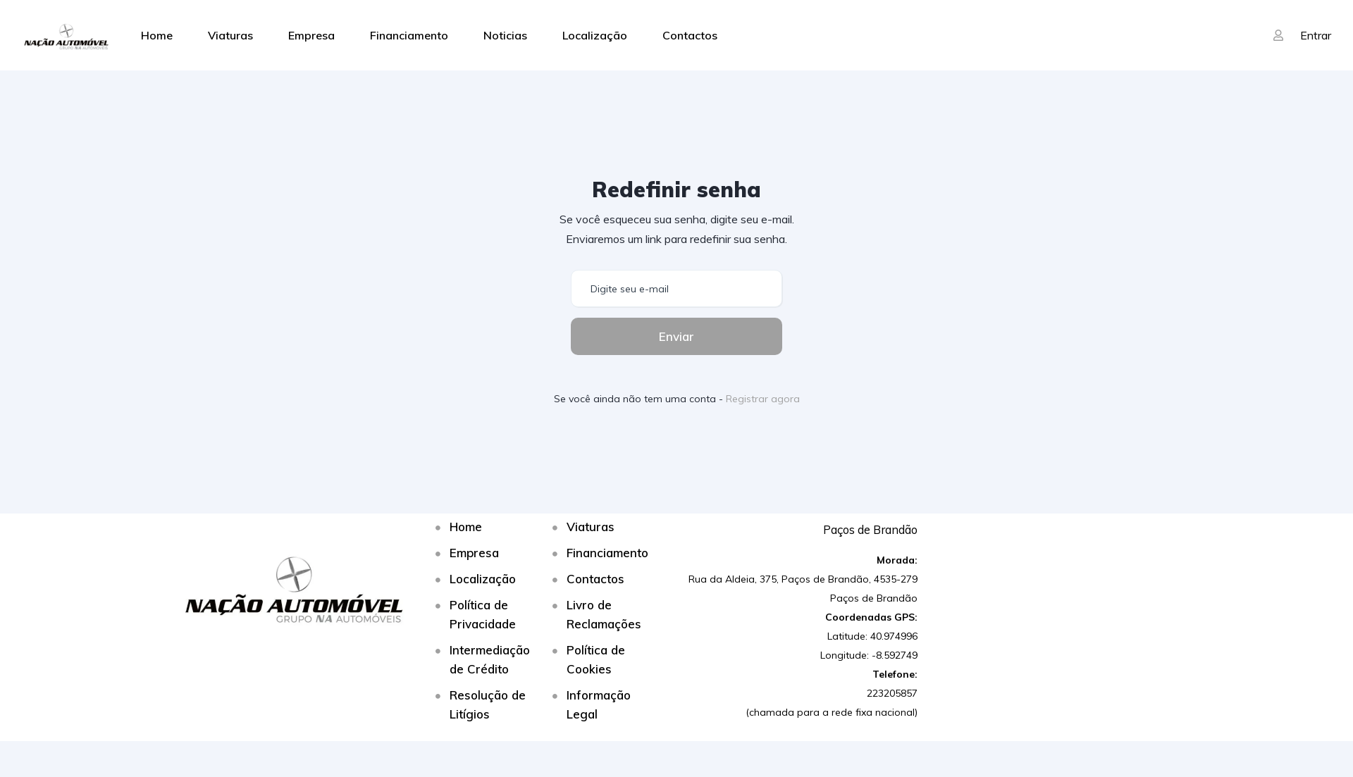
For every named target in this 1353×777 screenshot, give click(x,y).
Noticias (505, 35)
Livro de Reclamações (604, 614)
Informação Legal (599, 704)
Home (157, 35)
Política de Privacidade (483, 614)
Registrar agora (763, 398)
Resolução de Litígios (488, 704)
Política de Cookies (596, 659)
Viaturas (230, 35)
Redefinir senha (676, 189)
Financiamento (409, 35)
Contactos (689, 35)
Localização (594, 35)
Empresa (311, 35)
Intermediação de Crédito (490, 659)
